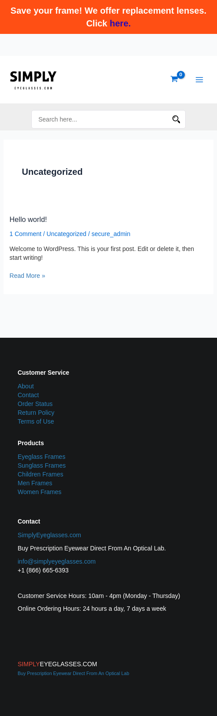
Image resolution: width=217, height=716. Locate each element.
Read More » (27, 275)
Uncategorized (66, 233)
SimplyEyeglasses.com (49, 535)
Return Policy (36, 412)
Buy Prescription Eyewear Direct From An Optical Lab (73, 673)
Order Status (35, 403)
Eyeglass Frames (41, 456)
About (26, 386)
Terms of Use (36, 421)
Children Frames (40, 474)
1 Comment (25, 233)
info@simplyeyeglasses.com (57, 561)
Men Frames (35, 483)
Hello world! (28, 219)
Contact (28, 395)
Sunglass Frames (42, 465)
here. (120, 23)
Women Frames (39, 491)
